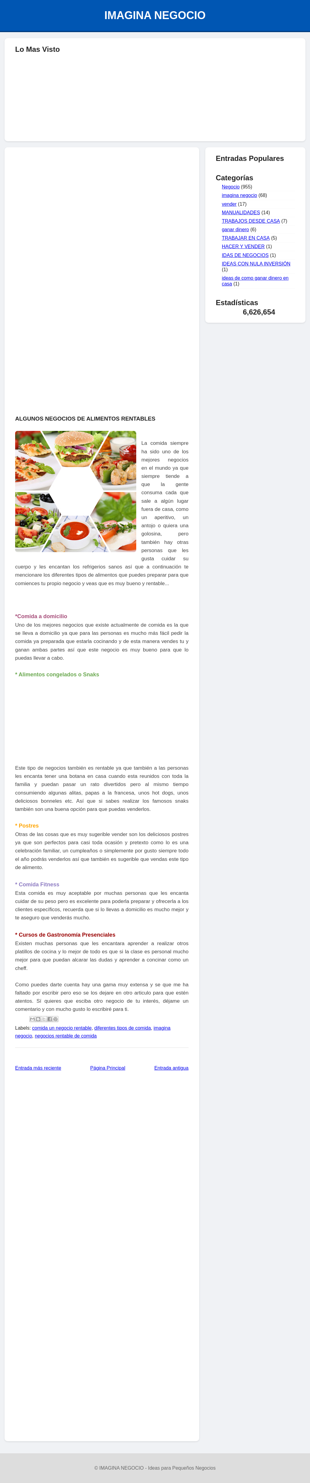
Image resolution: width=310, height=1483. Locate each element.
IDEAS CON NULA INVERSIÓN (256, 263)
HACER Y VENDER (243, 246)
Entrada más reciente (38, 1068)
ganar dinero (235, 229)
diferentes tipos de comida (122, 1028)
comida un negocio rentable (62, 1028)
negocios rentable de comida (66, 1035)
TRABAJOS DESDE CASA (251, 221)
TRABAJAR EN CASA (246, 238)
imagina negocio (239, 195)
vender (229, 204)
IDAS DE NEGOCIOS (245, 255)
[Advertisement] (155, 195)
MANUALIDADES (241, 212)
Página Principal (107, 1068)
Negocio (231, 186)
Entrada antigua (171, 1068)
